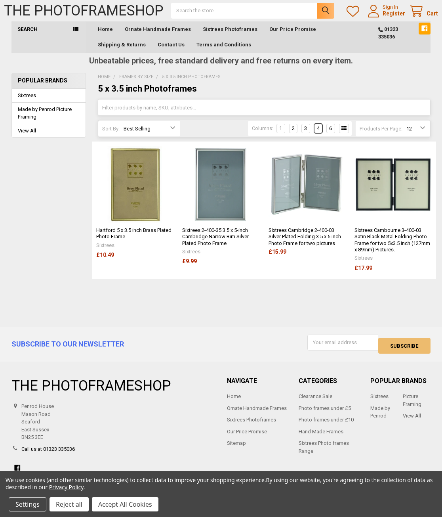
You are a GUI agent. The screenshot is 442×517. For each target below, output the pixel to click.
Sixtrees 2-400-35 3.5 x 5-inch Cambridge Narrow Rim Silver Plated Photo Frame (215, 244)
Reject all (69, 504)
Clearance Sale (315, 401)
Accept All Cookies (125, 504)
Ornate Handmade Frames (158, 37)
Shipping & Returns (122, 53)
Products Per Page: (381, 137)
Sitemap (236, 448)
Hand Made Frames (321, 436)
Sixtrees (27, 103)
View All (27, 139)
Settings (27, 504)
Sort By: (111, 137)
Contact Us (171, 53)
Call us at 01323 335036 (48, 453)
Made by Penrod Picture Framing (45, 121)
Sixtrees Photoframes (230, 37)
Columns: (262, 136)
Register (386, 17)
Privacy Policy (66, 487)
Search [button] (27, 37)
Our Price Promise (292, 37)
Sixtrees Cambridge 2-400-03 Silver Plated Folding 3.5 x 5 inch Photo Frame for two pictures (305, 244)
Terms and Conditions (223, 53)
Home (105, 37)
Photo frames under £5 (325, 413)
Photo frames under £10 (326, 424)
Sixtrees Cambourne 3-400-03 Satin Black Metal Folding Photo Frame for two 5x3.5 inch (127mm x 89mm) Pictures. (392, 247)
